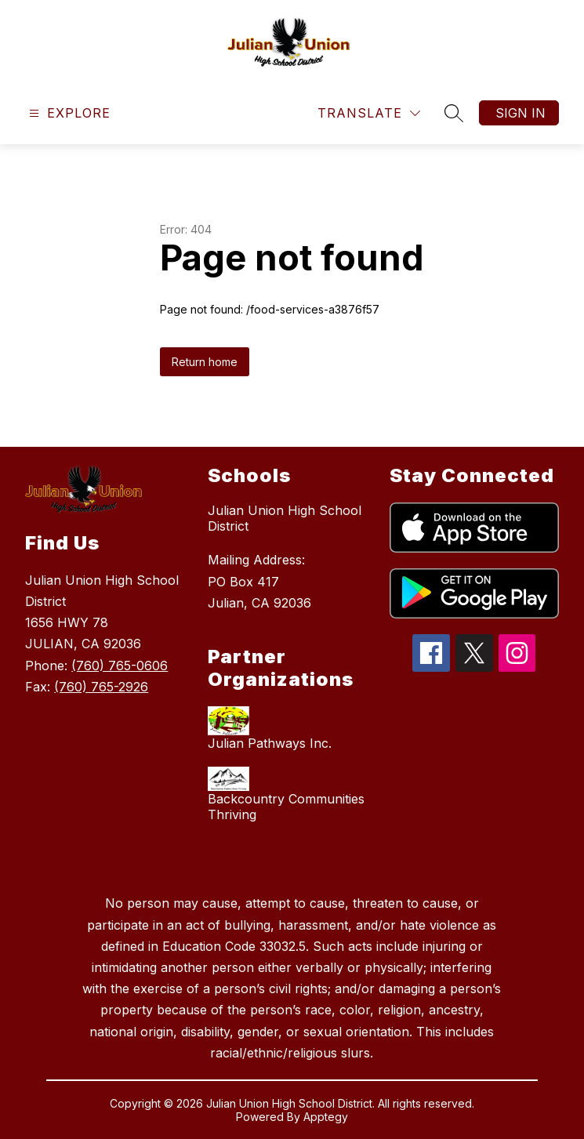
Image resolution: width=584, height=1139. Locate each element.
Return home (205, 361)
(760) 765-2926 (101, 687)
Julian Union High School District (284, 518)
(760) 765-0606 (119, 665)
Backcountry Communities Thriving (286, 806)
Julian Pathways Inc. (270, 743)
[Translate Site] (369, 113)
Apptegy (325, 1116)
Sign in (520, 113)
